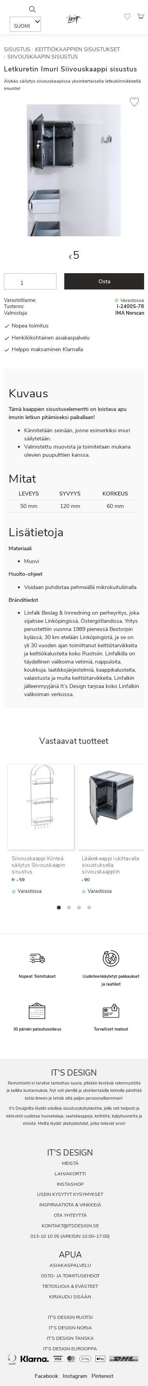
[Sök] (32, 9)
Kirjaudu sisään (70, 1297)
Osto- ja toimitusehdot (70, 1276)
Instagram (75, 1376)
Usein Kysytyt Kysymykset (70, 1194)
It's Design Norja (70, 1328)
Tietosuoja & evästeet (70, 1286)
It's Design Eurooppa (70, 1349)
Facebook (46, 1376)
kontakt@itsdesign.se (70, 1226)
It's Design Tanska (70, 1338)
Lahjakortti (70, 1174)
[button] (127, 17)
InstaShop (70, 1184)
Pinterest (102, 1376)
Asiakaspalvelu (70, 1265)
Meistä (70, 1163)
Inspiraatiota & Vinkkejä (70, 1205)
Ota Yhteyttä (70, 1215)
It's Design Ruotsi (70, 1317)
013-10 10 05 (44, 1236)
